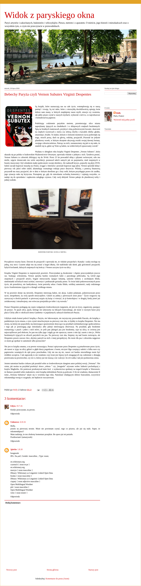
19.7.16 (19, 406)
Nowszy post (11, 570)
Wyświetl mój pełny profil (124, 120)
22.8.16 (23, 422)
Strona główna (52, 570)
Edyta (13, 406)
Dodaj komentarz (13, 503)
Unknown (14, 422)
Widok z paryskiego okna (49, 15)
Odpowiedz (15, 414)
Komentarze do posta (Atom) (57, 579)
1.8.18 (20, 449)
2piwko (13, 449)
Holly (118, 113)
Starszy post (93, 570)
